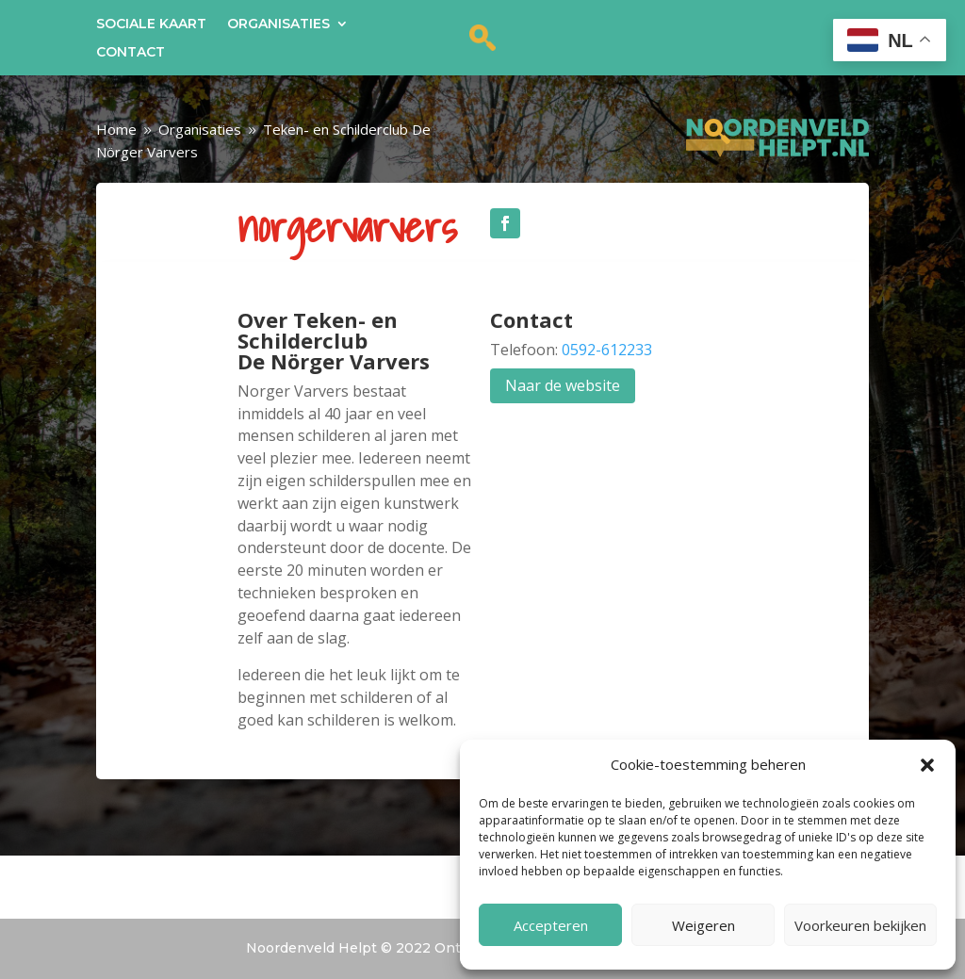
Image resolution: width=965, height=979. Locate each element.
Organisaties (278, 24)
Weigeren (703, 925)
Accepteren (551, 925)
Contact (130, 52)
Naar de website (562, 385)
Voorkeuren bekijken (860, 925)
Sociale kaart (151, 24)
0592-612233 (607, 349)
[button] (927, 765)
